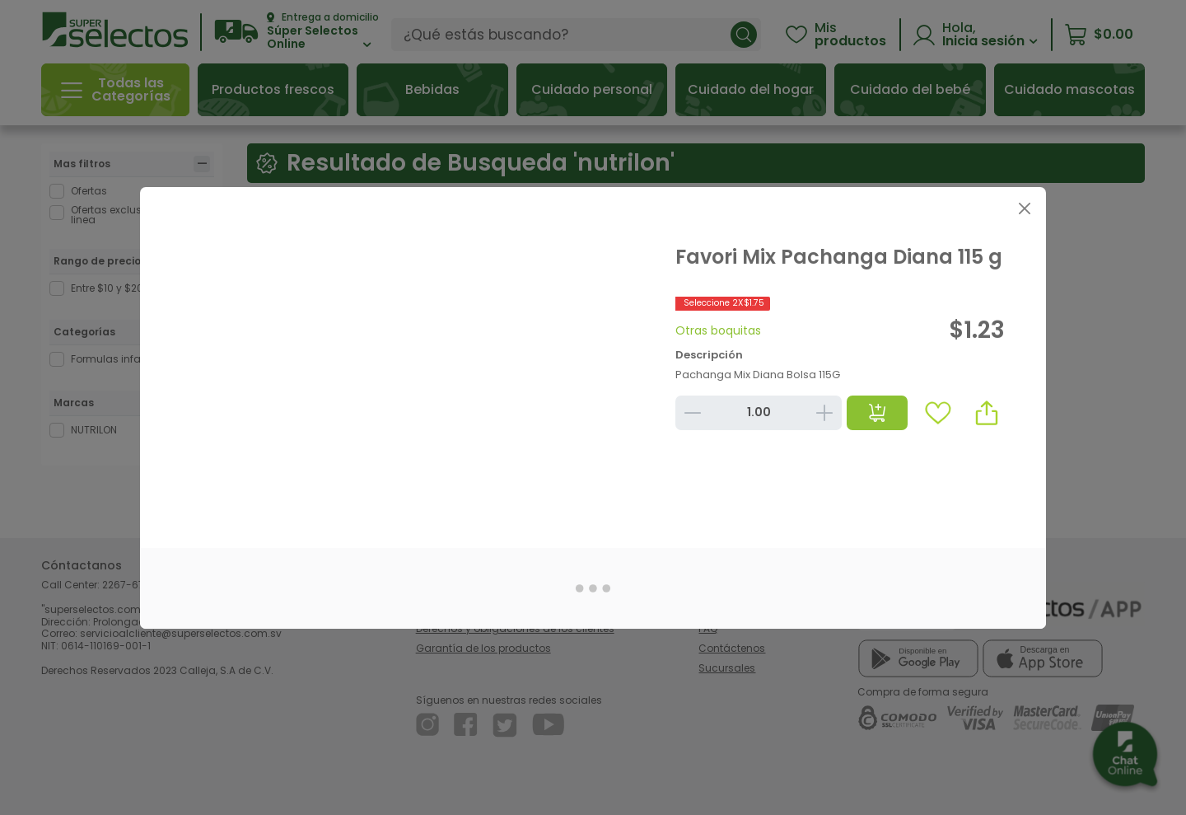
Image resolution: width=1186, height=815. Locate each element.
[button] (987, 413)
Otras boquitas (718, 330)
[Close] (1024, 209)
